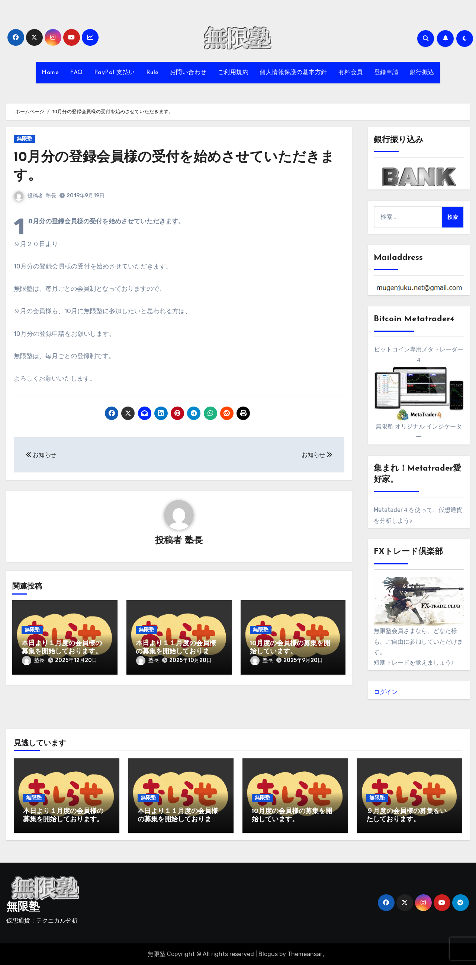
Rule (152, 73)
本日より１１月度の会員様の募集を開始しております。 (176, 651)
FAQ (76, 73)
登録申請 (386, 73)
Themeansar (304, 954)
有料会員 (350, 73)
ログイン (386, 691)
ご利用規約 (233, 73)
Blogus (268, 954)
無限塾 (24, 139)
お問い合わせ (188, 73)
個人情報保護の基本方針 (293, 73)
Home (50, 73)
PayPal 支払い (114, 73)
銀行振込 (422, 73)
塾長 (51, 195)
